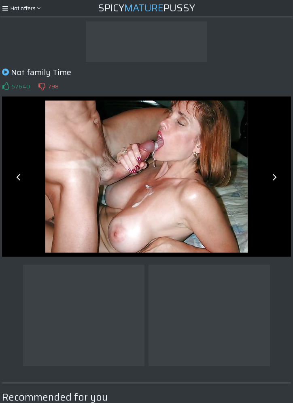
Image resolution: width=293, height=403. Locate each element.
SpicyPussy (146, 8)
